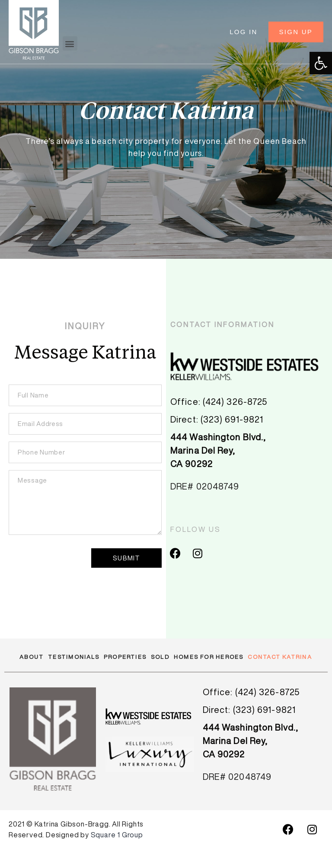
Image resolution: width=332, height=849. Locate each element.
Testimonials (73, 657)
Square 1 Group (117, 834)
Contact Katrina (280, 657)
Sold (160, 657)
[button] (70, 43)
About (31, 657)
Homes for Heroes (209, 657)
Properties (125, 657)
